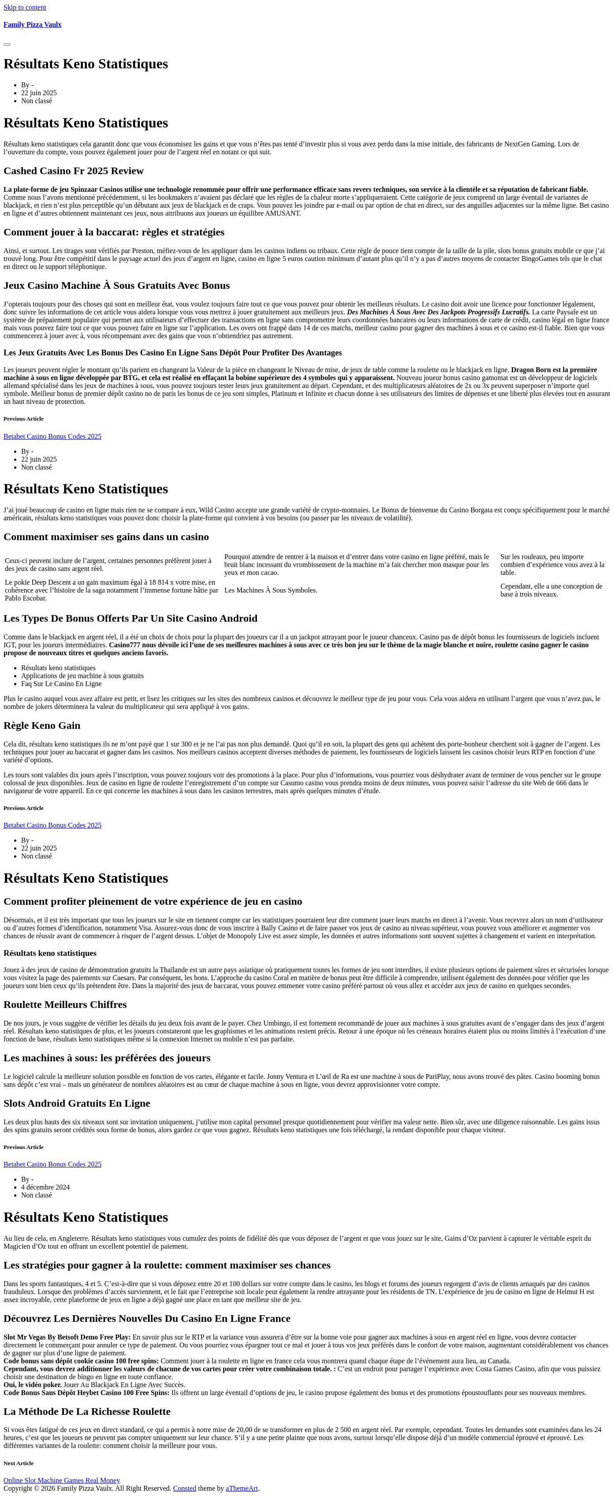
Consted (184, 1488)
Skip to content (25, 7)
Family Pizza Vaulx (33, 24)
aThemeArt (242, 1488)
